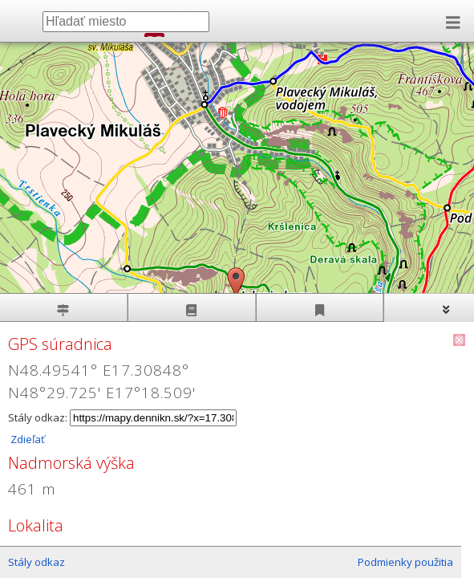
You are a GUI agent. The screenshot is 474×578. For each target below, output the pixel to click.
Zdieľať (26, 439)
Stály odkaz (36, 562)
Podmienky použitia (405, 562)
